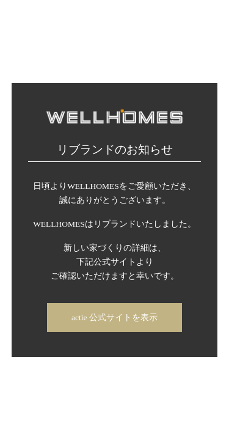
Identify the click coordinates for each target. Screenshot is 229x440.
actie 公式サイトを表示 (114, 317)
